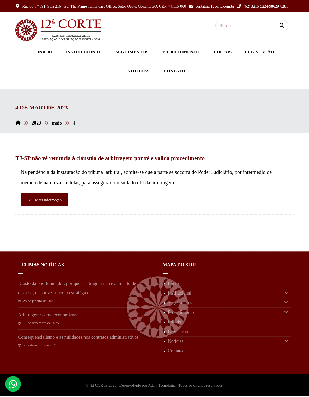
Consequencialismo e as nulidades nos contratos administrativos (78, 337)
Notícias (228, 342)
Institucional (228, 293)
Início (173, 284)
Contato (175, 351)
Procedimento (228, 313)
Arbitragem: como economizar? (48, 315)
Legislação (178, 332)
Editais (174, 322)
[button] (282, 25)
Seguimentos (228, 303)
